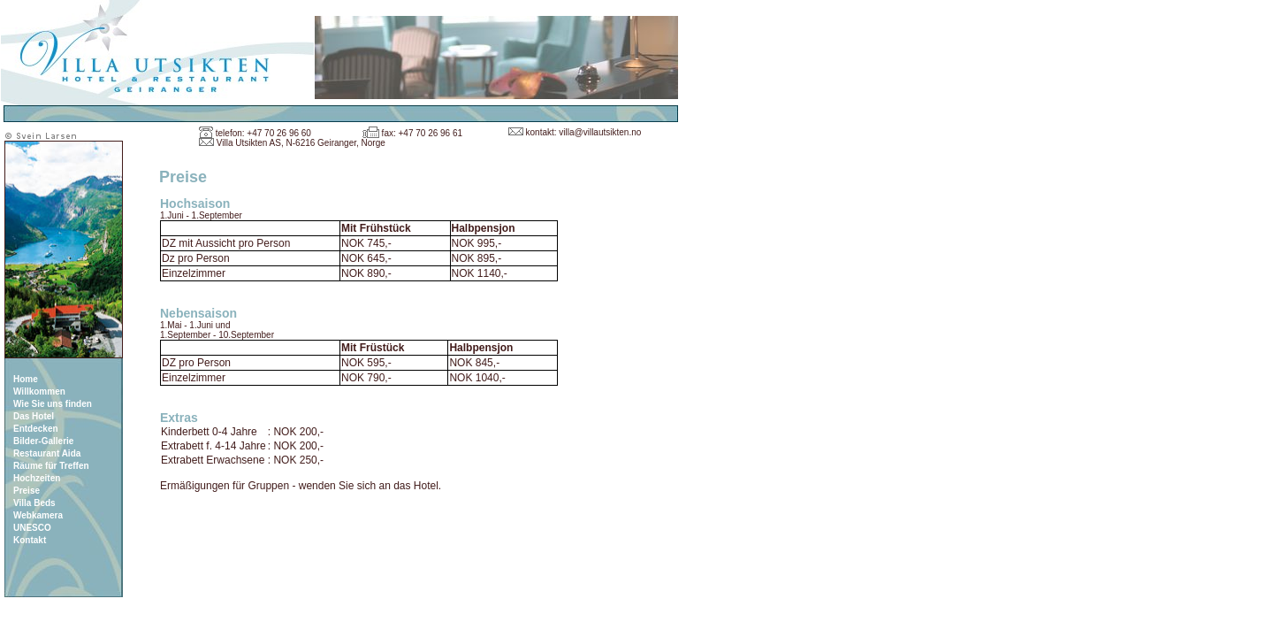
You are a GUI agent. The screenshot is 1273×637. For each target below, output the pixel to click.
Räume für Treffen (51, 466)
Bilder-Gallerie (43, 441)
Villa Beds (34, 503)
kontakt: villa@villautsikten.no (584, 132)
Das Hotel (33, 416)
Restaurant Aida (46, 453)
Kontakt (29, 540)
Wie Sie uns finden (52, 404)
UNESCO (32, 528)
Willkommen (39, 391)
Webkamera (38, 515)
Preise (26, 490)
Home (25, 379)
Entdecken (35, 429)
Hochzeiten (36, 478)
